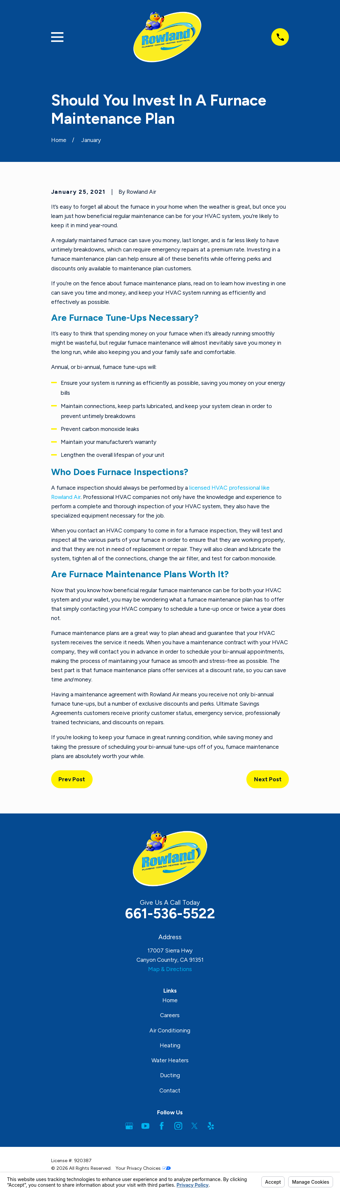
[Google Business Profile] (129, 1126)
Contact (169, 1090)
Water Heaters (170, 1060)
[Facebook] (162, 1126)
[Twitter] (195, 1126)
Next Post (268, 779)
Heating (170, 1045)
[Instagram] (178, 1126)
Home (170, 1000)
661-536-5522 (170, 913)
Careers (170, 1015)
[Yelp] (211, 1126)
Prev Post (71, 779)
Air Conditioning (169, 1030)
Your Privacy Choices (143, 1168)
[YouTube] (145, 1126)
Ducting (170, 1075)
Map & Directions (170, 969)
